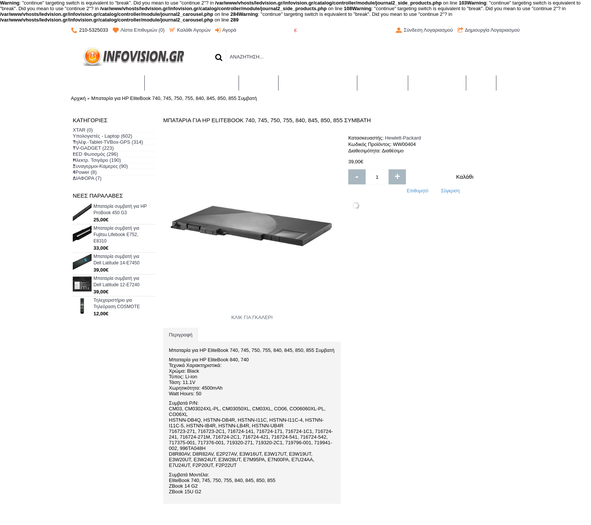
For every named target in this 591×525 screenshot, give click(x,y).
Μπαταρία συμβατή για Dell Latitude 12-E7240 (116, 281)
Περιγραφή (181, 335)
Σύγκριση (450, 190)
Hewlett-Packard (403, 138)
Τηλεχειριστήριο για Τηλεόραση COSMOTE (116, 303)
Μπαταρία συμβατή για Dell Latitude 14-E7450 (116, 260)
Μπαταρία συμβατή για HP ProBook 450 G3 (120, 209)
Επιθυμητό (417, 190)
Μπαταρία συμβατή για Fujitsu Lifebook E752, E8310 (116, 235)
